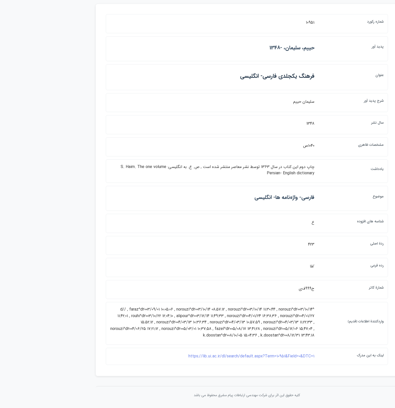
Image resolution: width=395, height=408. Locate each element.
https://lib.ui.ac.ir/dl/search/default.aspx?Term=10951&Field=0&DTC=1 (202, 356)
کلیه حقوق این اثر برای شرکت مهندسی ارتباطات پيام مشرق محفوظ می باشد (197, 395)
